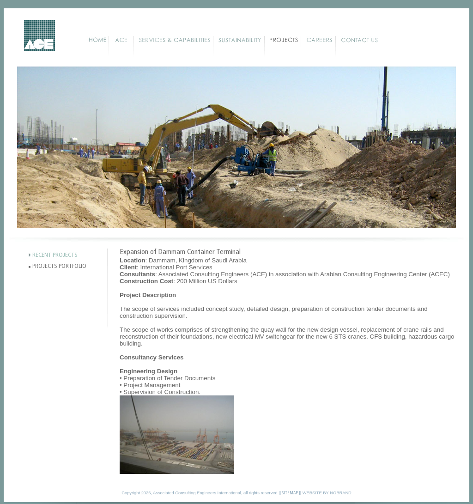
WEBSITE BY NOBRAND (327, 493)
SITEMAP (290, 493)
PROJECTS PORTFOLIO (59, 266)
